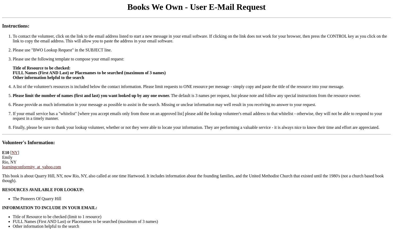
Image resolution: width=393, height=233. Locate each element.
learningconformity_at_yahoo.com (31, 167)
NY (15, 152)
